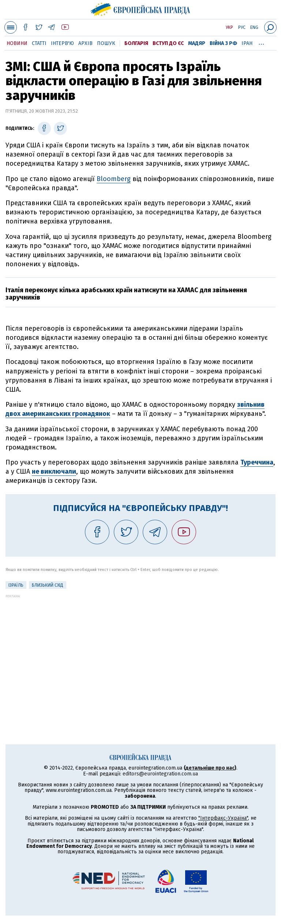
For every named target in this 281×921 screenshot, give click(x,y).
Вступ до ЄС (168, 43)
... (261, 42)
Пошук (106, 43)
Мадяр (196, 43)
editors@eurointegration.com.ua (160, 774)
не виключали (54, 471)
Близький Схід (47, 585)
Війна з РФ (223, 43)
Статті (39, 43)
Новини (17, 43)
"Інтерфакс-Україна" (223, 818)
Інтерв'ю (62, 43)
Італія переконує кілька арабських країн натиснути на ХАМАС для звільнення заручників (126, 293)
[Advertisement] (140, 649)
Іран (246, 43)
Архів (85, 43)
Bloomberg (114, 179)
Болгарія (136, 43)
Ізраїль (15, 585)
